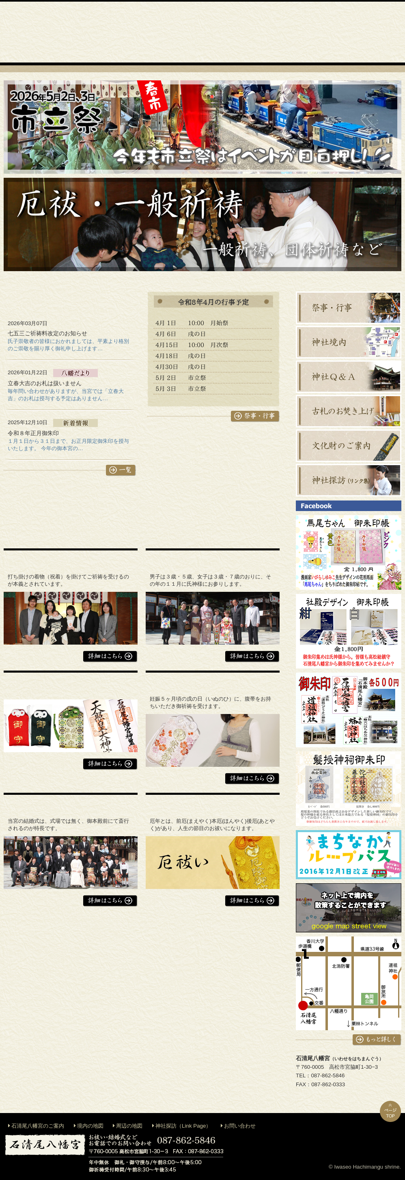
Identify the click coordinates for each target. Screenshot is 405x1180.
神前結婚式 (275, 32)
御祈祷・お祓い (178, 32)
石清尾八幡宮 (42, 105)
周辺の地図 (129, 1126)
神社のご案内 (129, 32)
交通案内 (373, 32)
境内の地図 (90, 1126)
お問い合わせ (240, 1126)
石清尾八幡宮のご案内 (37, 1126)
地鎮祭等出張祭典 (226, 32)
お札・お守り (324, 32)
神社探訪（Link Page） (183, 1126)
